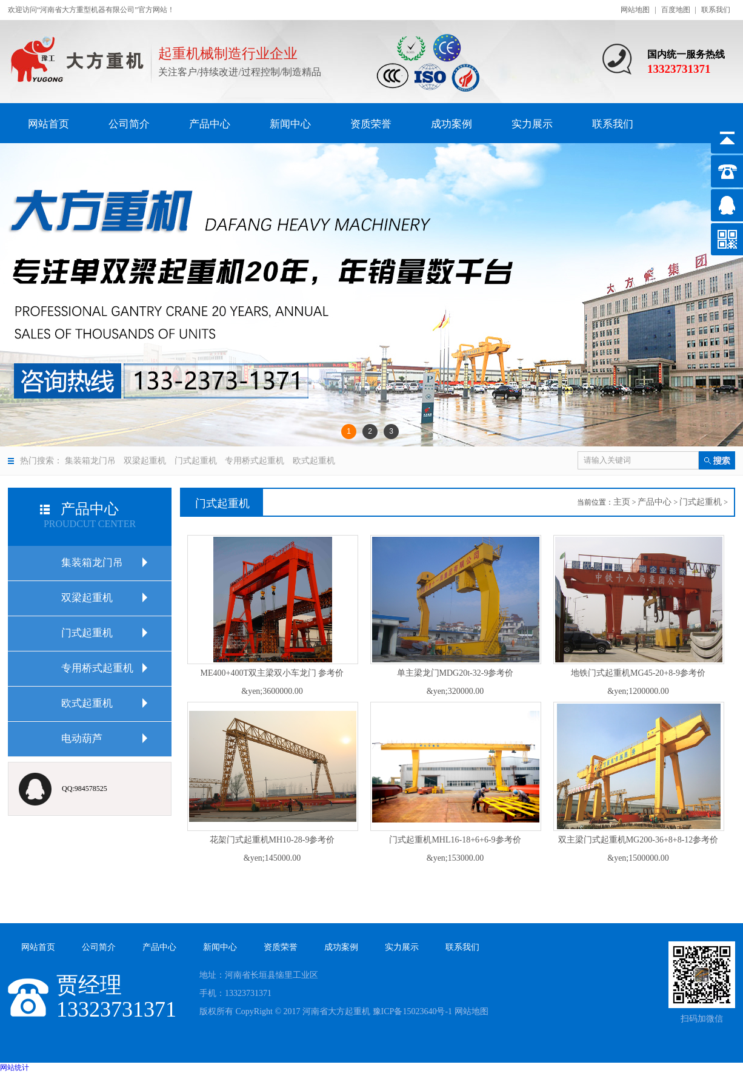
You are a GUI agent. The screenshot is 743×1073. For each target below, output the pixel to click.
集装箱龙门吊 (90, 460)
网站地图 (635, 9)
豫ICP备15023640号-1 (412, 1011)
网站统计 (14, 1067)
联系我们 (715, 9)
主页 (621, 501)
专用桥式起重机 (254, 460)
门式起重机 (196, 460)
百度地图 (675, 9)
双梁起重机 (145, 460)
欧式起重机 (314, 460)
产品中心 (654, 501)
